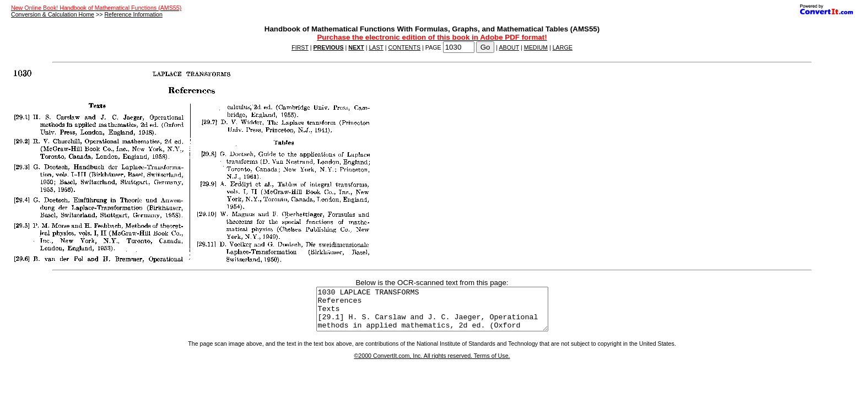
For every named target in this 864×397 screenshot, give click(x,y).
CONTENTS (404, 47)
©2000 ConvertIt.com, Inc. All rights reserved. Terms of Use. (432, 364)
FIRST (300, 47)
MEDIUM (536, 47)
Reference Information (133, 14)
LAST (376, 47)
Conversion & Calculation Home (52, 14)
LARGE (563, 47)
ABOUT (509, 47)
